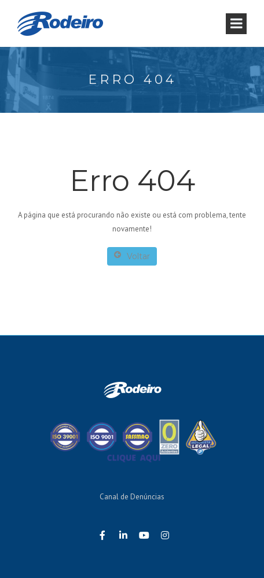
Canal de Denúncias (132, 497)
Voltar (132, 256)
